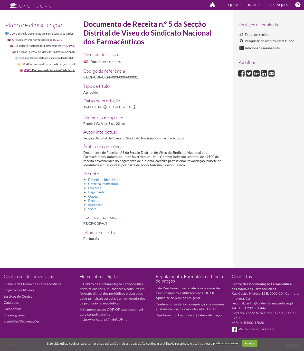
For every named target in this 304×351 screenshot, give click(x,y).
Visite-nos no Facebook (253, 329)
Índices (254, 5)
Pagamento (96, 192)
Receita (93, 200)
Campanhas (12, 309)
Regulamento (166, 315)
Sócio (92, 209)
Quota (93, 196)
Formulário (186, 315)
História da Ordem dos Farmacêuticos (32, 284)
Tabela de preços (210, 315)
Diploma (94, 188)
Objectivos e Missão (19, 290)
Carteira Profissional (104, 184)
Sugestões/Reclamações (21, 321)
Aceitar (250, 343)
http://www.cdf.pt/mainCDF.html (106, 319)
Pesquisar (231, 5)
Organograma (14, 315)
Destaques (278, 5)
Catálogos (11, 302)
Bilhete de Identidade (104, 179)
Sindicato (95, 205)
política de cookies (225, 343)
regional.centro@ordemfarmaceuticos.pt (262, 303)
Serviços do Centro (18, 296)
